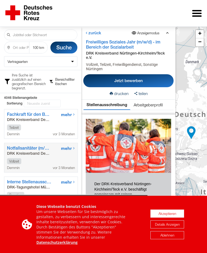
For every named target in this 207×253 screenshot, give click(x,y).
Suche (64, 44)
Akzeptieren (167, 213)
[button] (191, 131)
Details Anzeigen (167, 224)
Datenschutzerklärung (57, 242)
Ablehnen (167, 235)
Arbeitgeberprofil (148, 101)
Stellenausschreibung (107, 101)
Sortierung (14, 77)
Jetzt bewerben (128, 77)
